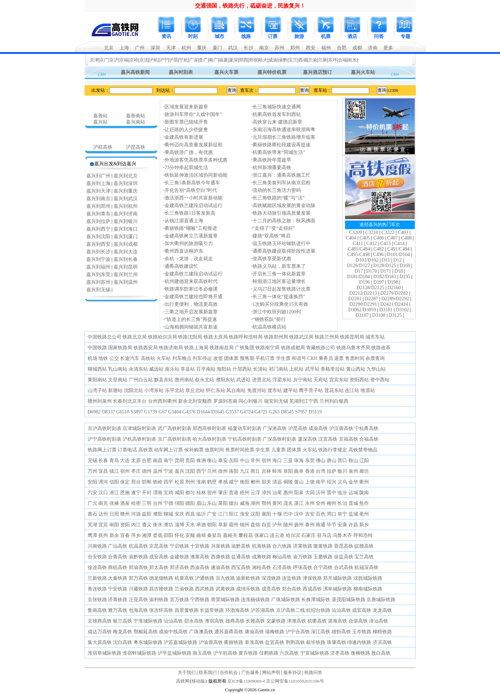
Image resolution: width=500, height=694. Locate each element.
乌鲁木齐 (342, 535)
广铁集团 (244, 347)
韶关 (266, 482)
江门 (223, 514)
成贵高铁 (271, 589)
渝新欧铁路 (248, 578)
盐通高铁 (241, 556)
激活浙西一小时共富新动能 (194, 198)
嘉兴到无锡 (98, 289)
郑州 (295, 47)
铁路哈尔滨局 (162, 337)
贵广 (203, 59)
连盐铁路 (291, 578)
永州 (310, 503)
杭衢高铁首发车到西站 (277, 114)
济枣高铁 (340, 653)
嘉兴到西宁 (98, 229)
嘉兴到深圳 (126, 183)
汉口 (103, 492)
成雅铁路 (261, 556)
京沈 (143, 59)
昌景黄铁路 (187, 610)
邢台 (136, 482)
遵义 (146, 524)
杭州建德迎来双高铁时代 (191, 281)
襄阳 (266, 514)
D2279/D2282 (394, 293)
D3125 (395, 315)
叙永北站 (204, 379)
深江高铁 (320, 631)
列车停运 (202, 358)
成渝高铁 (318, 428)
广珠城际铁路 (285, 599)
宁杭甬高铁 (366, 428)
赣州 (125, 514)
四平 (168, 482)
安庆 (179, 514)
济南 (373, 47)
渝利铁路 (158, 599)
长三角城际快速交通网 (277, 106)
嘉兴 (179, 471)
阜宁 (342, 514)
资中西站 (380, 379)
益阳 (146, 514)
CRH (312, 358)
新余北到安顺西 (195, 401)
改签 (218, 358)
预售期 (247, 358)
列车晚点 (182, 358)
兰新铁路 (97, 578)
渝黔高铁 (241, 546)
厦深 (233, 59)
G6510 (122, 411)
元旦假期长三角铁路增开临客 (284, 137)
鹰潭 (92, 535)
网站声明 (271, 672)
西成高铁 (312, 589)
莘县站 (187, 369)
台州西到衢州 (162, 401)
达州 (103, 514)
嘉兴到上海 (98, 183)
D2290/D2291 (363, 304)
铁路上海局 (196, 347)
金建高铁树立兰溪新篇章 (191, 235)
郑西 (243, 59)
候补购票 (194, 449)
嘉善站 (100, 115)
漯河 (103, 482)
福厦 (223, 59)
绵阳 (179, 503)
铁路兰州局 (327, 337)
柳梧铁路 (382, 631)
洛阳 (233, 471)
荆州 (190, 482)
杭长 (352, 59)
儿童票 (278, 449)
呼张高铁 (302, 567)
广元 (92, 503)
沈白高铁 (122, 642)
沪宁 (163, 59)
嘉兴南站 (135, 122)
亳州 (364, 514)
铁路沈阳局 (190, 337)
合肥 (341, 47)
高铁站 (148, 358)
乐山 (212, 503)
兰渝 (312, 59)
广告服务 (250, 672)
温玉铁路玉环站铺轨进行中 (282, 243)
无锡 (92, 460)
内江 (136, 524)
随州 (288, 524)
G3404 (174, 411)
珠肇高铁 (336, 642)
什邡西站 (242, 369)
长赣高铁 (255, 621)
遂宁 (136, 492)
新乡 (364, 524)
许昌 (353, 524)
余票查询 (375, 358)
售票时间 (354, 358)
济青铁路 (117, 599)
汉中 (299, 514)
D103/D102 (367, 260)
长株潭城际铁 (315, 599)
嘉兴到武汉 (126, 198)
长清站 (260, 369)
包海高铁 (138, 610)
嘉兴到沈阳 (98, 236)
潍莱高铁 (199, 556)
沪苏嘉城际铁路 (180, 642)
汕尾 (277, 492)
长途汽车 (129, 358)
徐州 (222, 471)
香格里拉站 (333, 369)
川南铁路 (97, 546)
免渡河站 (256, 390)
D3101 (385, 309)
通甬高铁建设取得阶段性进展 (284, 251)
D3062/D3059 (362, 309)
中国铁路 (97, 347)
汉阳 (255, 514)
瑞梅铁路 (274, 631)
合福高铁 (369, 439)
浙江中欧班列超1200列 (277, 311)
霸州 (233, 524)
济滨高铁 (382, 642)
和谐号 (299, 358)
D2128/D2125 (370, 287)
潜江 (114, 492)
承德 (201, 524)
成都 (357, 47)
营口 (342, 460)
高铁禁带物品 (363, 449)
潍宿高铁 (214, 621)
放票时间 (214, 449)
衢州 (364, 482)
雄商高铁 (235, 621)
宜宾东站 (339, 379)
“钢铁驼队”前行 (269, 319)
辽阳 (364, 460)
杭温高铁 (138, 546)
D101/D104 (398, 254)
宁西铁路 (199, 599)
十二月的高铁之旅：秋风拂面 (284, 220)
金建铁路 (179, 556)
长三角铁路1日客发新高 (190, 213)
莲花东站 (334, 390)
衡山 (212, 460)
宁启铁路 (179, 546)
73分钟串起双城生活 (186, 167)
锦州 (244, 524)
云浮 (255, 492)
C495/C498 (358, 254)
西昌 (190, 514)
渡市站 (274, 390)
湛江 (299, 503)
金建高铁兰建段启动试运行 (194, 205)
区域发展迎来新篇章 (186, 106)
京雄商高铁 (100, 621)
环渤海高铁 (237, 610)
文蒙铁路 (276, 621)
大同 (310, 492)
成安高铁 (158, 556)
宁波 (168, 471)
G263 (274, 411)
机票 (326, 36)
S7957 (301, 411)
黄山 (299, 482)
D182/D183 (384, 276)
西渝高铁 (199, 567)
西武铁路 (204, 589)
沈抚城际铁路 (367, 578)
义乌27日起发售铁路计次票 (282, 289)
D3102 (402, 309)
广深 (193, 59)
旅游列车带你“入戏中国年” (193, 114)
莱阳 (223, 503)
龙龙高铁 (382, 610)
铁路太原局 (216, 337)
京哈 (133, 59)
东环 (332, 59)
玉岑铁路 (361, 631)
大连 (125, 460)
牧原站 (368, 390)
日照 (114, 514)
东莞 (310, 460)
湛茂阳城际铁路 (348, 599)
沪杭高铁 (102, 147)
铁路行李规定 (332, 449)
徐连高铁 (97, 567)
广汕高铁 (117, 546)
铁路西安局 (146, 347)
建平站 (290, 390)
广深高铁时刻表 (279, 439)
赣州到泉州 (100, 401)
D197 (378, 282)
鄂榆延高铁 (146, 631)
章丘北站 (195, 390)
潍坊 (168, 524)
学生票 (283, 358)
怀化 (179, 535)
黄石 (92, 514)
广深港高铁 (275, 428)
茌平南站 (206, 369)
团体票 (231, 358)
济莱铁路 (302, 546)
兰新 (322, 59)
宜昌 (103, 471)
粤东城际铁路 (148, 642)
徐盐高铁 (343, 556)
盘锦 (255, 524)
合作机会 (229, 672)
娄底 (158, 535)
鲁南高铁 (97, 610)
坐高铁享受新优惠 (272, 258)
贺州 (212, 492)
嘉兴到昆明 (126, 267)
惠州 (288, 492)
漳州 (266, 492)
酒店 (352, 36)
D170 (371, 271)
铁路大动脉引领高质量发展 (282, 213)
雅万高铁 (117, 610)
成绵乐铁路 (248, 589)
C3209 (355, 232)
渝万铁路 (302, 556)
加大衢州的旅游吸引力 (189, 243)
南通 (320, 524)
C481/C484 (359, 249)
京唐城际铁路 (380, 599)
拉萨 (331, 471)
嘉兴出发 (104, 163)
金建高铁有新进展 (184, 137)
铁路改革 (381, 347)
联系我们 (208, 672)
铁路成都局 (293, 347)
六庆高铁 (289, 653)
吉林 (266, 471)
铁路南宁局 (267, 347)
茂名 (288, 503)
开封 (146, 492)
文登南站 (117, 379)
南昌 (158, 460)
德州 (146, 471)
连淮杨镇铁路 (255, 599)
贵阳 (190, 460)
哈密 (136, 503)
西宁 (201, 471)
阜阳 (288, 471)
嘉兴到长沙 (98, 251)
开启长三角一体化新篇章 (279, 273)
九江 (245, 471)
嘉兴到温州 (126, 282)
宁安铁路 (117, 589)
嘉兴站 (100, 122)
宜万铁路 (179, 599)
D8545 (287, 411)
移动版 (198, 681)
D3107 (362, 315)
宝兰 (292, 59)
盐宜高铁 (274, 642)
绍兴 (331, 482)
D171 (385, 271)
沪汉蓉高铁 (341, 428)
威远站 (156, 369)
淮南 (201, 482)
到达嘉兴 (126, 163)
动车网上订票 (168, 449)
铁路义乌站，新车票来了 (279, 266)
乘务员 (325, 358)
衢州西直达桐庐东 (184, 251)
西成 (302, 59)
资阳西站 (359, 379)
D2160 (394, 287)
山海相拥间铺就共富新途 (191, 327)
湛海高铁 (337, 621)
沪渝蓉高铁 (211, 642)
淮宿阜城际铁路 (104, 653)
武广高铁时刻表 (175, 428)
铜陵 (288, 482)
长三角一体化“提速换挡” (279, 296)
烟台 (233, 503)
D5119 (315, 411)
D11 (386, 260)
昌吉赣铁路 (161, 589)
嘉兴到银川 (126, 221)
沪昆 (173, 59)
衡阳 (244, 482)
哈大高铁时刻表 (209, 439)
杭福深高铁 (366, 567)
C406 (378, 238)
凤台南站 (236, 390)
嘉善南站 (135, 115)
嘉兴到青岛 (98, 213)
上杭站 (296, 369)
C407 (392, 238)
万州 (92, 471)
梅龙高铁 (122, 631)
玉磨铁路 (323, 556)
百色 (320, 514)
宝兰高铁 (364, 556)
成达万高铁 (100, 631)
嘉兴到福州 (98, 267)
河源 (136, 514)
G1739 (150, 411)
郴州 (255, 482)
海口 (277, 460)
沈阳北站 (133, 390)
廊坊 (364, 471)
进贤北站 (261, 379)
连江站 (352, 390)
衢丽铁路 (233, 642)
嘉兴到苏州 (98, 282)
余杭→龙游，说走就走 (189, 258)
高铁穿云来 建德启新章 (277, 122)
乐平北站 (174, 390)
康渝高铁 (254, 631)
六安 (92, 492)
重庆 (202, 47)
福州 (326, 47)
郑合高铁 (291, 589)
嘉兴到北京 (126, 175)
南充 (103, 503)
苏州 (279, 47)
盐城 (353, 514)
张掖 (114, 503)
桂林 (201, 492)
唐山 (331, 460)
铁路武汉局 (301, 337)
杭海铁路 (261, 546)
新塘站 (115, 390)
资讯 (166, 36)
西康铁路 (220, 556)
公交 (114, 358)
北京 (109, 47)
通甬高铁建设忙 (181, 266)
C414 (399, 243)
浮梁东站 (282, 379)
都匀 (190, 492)
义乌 (342, 482)
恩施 (125, 492)
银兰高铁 (122, 621)
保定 (125, 482)
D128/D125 (384, 265)
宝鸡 (168, 492)
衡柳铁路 (360, 653)
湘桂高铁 (261, 567)
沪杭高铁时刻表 (139, 439)
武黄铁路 (225, 589)
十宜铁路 (199, 546)
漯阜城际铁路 (337, 589)
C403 (403, 232)
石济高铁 (282, 567)
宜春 (125, 535)
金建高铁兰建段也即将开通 (194, 296)
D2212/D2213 (363, 293)
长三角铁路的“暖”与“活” (279, 198)
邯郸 (146, 482)
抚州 (103, 535)
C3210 (371, 232)
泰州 (310, 524)
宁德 (168, 503)
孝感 (223, 482)
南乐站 (172, 369)
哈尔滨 (293, 535)
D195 (405, 276)
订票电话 (127, 449)
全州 (320, 503)
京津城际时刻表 (139, 428)
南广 (213, 59)
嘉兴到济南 (126, 213)
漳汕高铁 (378, 621)
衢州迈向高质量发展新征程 (194, 144)
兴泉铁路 (220, 546)
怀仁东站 (215, 390)
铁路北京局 (134, 337)
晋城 (353, 503)
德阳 (190, 503)
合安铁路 (97, 556)
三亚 (288, 460)
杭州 (186, 47)
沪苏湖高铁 (263, 610)
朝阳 (212, 524)
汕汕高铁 (341, 610)
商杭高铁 (117, 567)
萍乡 (136, 535)
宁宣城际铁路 (314, 653)
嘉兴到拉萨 (98, 221)
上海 (124, 47)
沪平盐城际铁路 (175, 653)
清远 (277, 482)
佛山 (320, 460)
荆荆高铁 (295, 642)
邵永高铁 (194, 621)
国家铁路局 (120, 347)
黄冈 (277, 503)
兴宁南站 (302, 379)
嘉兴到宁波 (98, 259)
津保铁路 (312, 578)
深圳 (155, 47)
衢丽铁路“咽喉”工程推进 (191, 228)
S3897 (136, 411)
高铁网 (182, 681)
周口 (331, 514)
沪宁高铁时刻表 (104, 439)
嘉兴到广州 (98, 175)
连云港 (277, 535)
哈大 (262, 59)
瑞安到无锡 (276, 401)
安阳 (92, 482)
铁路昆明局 (352, 337)
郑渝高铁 (138, 567)
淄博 (179, 524)
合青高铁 (117, 556)
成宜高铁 (361, 610)
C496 (378, 254)
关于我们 (187, 672)
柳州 (331, 503)
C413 (385, 243)
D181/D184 (358, 276)
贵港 (233, 492)
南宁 (168, 460)
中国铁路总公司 (104, 337)
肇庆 (223, 492)
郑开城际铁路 (337, 578)
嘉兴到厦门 (126, 236)
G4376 (189, 411)
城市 (219, 36)
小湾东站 (154, 390)
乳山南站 (117, 369)
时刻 (193, 36)
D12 (397, 260)
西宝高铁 (241, 567)
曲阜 (299, 471)
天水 (190, 524)
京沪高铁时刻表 (104, 428)
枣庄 (136, 471)
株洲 (200, 460)
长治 (342, 503)
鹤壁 (212, 482)
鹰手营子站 (311, 390)
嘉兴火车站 (110, 105)
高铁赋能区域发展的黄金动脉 (284, 205)
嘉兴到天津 (98, 191)
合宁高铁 (323, 567)
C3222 (388, 232)
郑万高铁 (138, 578)
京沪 (113, 59)
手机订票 (265, 358)
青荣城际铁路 (225, 599)
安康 (342, 524)
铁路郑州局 (276, 337)
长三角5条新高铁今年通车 (192, 182)
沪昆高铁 (135, 147)
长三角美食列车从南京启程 (282, 182)
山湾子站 (97, 390)
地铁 (103, 358)
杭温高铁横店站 (269, 327)
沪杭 (153, 59)
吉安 (310, 514)
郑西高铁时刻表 (209, 428)
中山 (244, 460)
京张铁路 (97, 599)
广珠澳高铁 (201, 631)
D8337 (108, 411)
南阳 (114, 524)
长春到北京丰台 (130, 401)
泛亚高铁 (138, 599)
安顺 (190, 535)
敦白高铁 (381, 653)
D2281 (354, 298)
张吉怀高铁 (161, 610)
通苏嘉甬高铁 (228, 631)
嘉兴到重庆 (126, 191)
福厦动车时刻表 (245, 428)
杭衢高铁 (317, 621)
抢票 (249, 449)
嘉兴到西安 (98, 244)
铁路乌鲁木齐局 (353, 347)
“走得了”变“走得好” (274, 228)
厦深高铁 (307, 439)
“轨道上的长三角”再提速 (191, 319)
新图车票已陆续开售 (186, 122)
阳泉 (299, 492)
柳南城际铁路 (367, 589)
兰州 (212, 471)
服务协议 (292, 672)
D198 (393, 282)
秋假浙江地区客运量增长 (279, 281)
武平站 (312, 369)
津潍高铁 (296, 621)
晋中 (331, 492)
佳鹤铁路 (268, 653)
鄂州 (266, 503)
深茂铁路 (271, 578)
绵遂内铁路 (359, 642)
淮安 (244, 514)
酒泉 (125, 503)
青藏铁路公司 (320, 347)
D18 (398, 271)
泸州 (277, 524)
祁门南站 (278, 369)
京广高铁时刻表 (175, 439)
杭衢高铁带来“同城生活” (279, 152)
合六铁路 (282, 546)
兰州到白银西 (334, 401)
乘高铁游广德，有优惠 (189, 152)
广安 (212, 514)
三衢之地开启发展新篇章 (191, 311)
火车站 (163, 358)
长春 (103, 460)
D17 (358, 271)
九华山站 (376, 369)
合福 (342, 59)
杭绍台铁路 (318, 610)
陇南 (364, 492)
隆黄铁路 (323, 546)
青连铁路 (97, 589)
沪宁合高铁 (298, 631)
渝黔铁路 (138, 556)
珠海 (299, 460)
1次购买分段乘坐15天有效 (280, 304)
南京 (264, 47)
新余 (114, 535)
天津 (171, 47)
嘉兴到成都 (126, 244)
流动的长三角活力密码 (277, 190)
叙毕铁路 (315, 642)
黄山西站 (355, 369)
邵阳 (168, 535)
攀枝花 (245, 535)
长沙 (248, 47)
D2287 (371, 298)
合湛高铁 (358, 621)
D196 (364, 282)
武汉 (233, 47)
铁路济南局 (171, 347)
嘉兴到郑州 (98, 206)
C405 (365, 238)
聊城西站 (97, 369)
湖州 (255, 503)
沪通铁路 (204, 578)
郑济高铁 (179, 567)
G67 (162, 411)
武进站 (243, 379)
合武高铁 (343, 567)
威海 (244, 503)
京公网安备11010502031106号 (295, 681)
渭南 (158, 492)
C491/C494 (398, 249)
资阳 (125, 524)
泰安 (223, 460)
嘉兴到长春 (126, 259)
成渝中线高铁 (173, 631)
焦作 (364, 503)
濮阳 (158, 514)
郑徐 (253, 59)
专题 (405, 36)
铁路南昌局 (221, 347)
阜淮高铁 (254, 642)
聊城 (168, 514)
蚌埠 (277, 471)
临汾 (342, 492)
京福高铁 (348, 439)
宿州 (266, 460)
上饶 (310, 482)
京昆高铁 (158, 546)
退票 (339, 358)
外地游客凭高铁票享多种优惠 (196, 160)
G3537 (232, 411)
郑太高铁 (158, 567)
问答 (379, 36)
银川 (342, 471)
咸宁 (233, 482)
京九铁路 (225, 578)
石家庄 (308, 535)
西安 (310, 47)
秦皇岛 (214, 535)
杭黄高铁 (184, 578)
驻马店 (324, 535)
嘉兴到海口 (126, 229)
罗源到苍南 (225, 401)
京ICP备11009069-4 (246, 681)
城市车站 (375, 337)
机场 (92, 358)
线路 (246, 36)
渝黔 (282, 59)
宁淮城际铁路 (148, 621)
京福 (123, 59)
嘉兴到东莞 (98, 274)
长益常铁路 (212, 610)
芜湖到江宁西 (303, 401)
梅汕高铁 (282, 556)
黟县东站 (163, 379)
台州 (158, 503)
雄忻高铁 (341, 631)
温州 (158, 471)
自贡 (266, 524)
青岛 (114, 460)
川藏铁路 (138, 589)
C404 (351, 238)
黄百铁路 (248, 653)
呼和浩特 (363, 535)
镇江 (114, 471)
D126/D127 (358, 265)
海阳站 (224, 369)
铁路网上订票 (102, 449)
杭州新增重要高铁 (272, 167)
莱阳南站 (97, 379)
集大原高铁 (100, 642)
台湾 (320, 471)
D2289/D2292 (395, 298)
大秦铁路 (117, 578)
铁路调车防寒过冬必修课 (191, 289)
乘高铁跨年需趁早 (272, 160)
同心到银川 (250, 401)
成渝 (272, 59)
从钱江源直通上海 (184, 220)
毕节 (331, 524)
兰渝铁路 (184, 589)
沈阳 (190, 471)
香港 (310, 471)
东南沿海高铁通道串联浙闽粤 (284, 129)
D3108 (378, 315)
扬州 (299, 524)
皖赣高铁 (364, 546)
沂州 (320, 492)
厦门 (217, 47)
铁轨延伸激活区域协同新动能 (196, 175)
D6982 (94, 411)
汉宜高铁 (327, 439)
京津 (94, 59)
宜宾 (103, 524)
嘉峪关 (230, 535)
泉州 (353, 471)
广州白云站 (141, 379)
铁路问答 (313, 672)
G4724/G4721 (253, 411)
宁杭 (183, 59)
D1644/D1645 (210, 411)
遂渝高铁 (220, 567)
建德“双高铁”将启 (272, 235)
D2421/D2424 (394, 304)
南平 (320, 482)
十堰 (277, 514)
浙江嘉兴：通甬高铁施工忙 (282, 175)
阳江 (233, 514)
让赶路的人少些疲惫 (186, 129)
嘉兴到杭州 (126, 206)
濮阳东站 (225, 379)
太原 (136, 460)
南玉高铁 (202, 653)
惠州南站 (184, 379)
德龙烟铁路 (161, 578)
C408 (406, 238)
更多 (388, 47)
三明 (146, 503)
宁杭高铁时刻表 (245, 439)
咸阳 (179, 492)
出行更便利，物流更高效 (191, 304)
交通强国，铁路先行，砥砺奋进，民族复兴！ (250, 6)
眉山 (201, 503)
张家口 (261, 535)
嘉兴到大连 (126, 251)
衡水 (158, 524)
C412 (371, 243)
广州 (140, 47)
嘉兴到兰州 (126, 274)
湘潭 (146, 535)
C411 (358, 243)
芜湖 (92, 524)
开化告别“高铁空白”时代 (191, 190)
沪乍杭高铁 (225, 653)
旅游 (299, 36)
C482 (378, 249)
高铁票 (145, 449)
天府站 (320, 379)
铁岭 (158, 482)
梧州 (244, 492)
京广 (103, 59)
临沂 (201, 514)
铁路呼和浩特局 (246, 337)
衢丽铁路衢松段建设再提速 (282, 144)
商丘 (255, 471)
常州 (255, 460)
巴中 (288, 514)
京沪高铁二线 (290, 610)
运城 (353, 492)
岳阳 (233, 460)
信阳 (114, 482)
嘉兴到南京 (98, 198)
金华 (353, 482)
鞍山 (353, 460)
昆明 (179, 460)
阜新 (223, 524)
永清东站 (138, 369)
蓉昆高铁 (343, 546)
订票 (272, 36)
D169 (405, 265)
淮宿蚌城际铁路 (139, 653)
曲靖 (201, 535)
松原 (179, 482)
